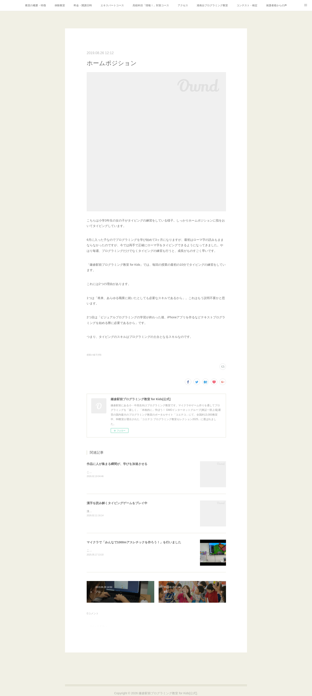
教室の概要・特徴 (35, 5)
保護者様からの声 (276, 5)
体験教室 (60, 5)
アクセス (183, 5)
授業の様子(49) (94, 355)
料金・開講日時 (83, 5)
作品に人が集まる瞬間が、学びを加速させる (117, 464)
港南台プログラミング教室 (212, 5)
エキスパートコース (112, 5)
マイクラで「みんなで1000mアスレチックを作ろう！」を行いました (134, 542)
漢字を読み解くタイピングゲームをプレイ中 (117, 503)
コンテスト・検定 (247, 5)
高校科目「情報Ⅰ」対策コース (151, 5)
